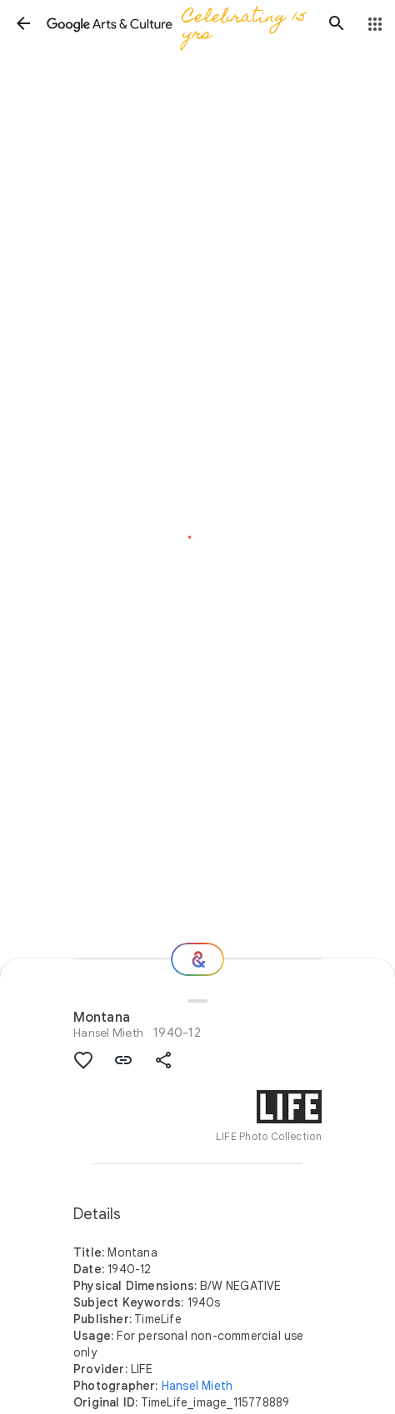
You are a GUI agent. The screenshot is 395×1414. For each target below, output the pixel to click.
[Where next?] (197, 959)
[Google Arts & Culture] (180, 23)
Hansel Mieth (108, 1032)
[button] (23, 23)
